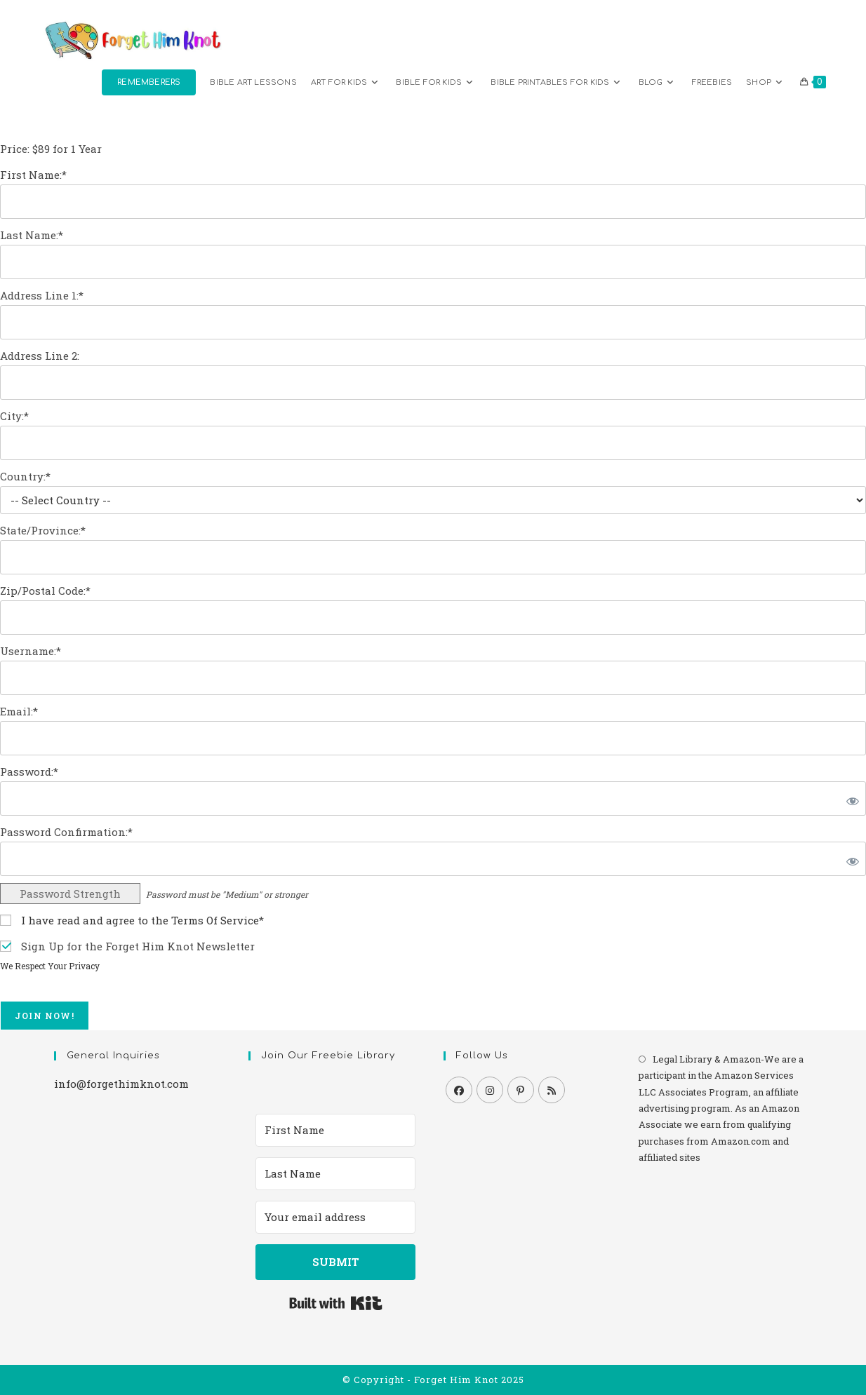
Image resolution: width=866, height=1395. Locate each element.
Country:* (25, 476)
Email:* (19, 711)
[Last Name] (335, 1173)
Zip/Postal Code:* (45, 591)
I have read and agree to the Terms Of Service (140, 920)
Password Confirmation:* (66, 832)
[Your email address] (335, 1217)
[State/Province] (433, 557)
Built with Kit (335, 1303)
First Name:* (33, 175)
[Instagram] (490, 1090)
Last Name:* (31, 235)
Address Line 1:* (42, 295)
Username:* (30, 651)
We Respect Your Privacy (50, 965)
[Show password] (850, 798)
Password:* (29, 771)
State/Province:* (43, 530)
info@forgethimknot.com (121, 1084)
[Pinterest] (520, 1090)
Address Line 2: (39, 356)
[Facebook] (459, 1090)
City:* (14, 416)
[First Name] (335, 1130)
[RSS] (551, 1090)
